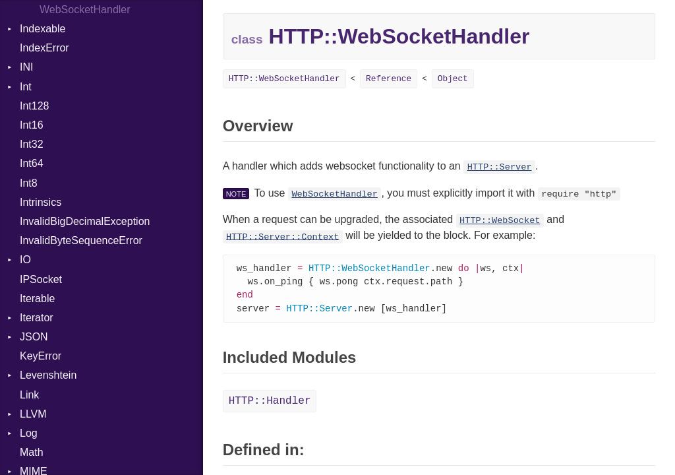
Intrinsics (40, 202)
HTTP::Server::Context (282, 236)
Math (32, 452)
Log (29, 433)
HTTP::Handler (270, 404)
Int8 (29, 183)
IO (25, 259)
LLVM (33, 414)
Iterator (36, 317)
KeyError (40, 356)
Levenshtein (48, 375)
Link (29, 394)
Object (453, 79)
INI (26, 67)
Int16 (32, 125)
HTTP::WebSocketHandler (284, 79)
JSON (34, 336)
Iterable (37, 298)
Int (26, 86)
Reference (388, 79)
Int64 (32, 163)
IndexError (44, 47)
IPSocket (41, 279)
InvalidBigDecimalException (85, 221)
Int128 (34, 105)
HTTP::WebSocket (499, 221)
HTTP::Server (499, 167)
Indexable (42, 28)
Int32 (32, 144)
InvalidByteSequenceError (81, 240)
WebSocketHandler (334, 194)
